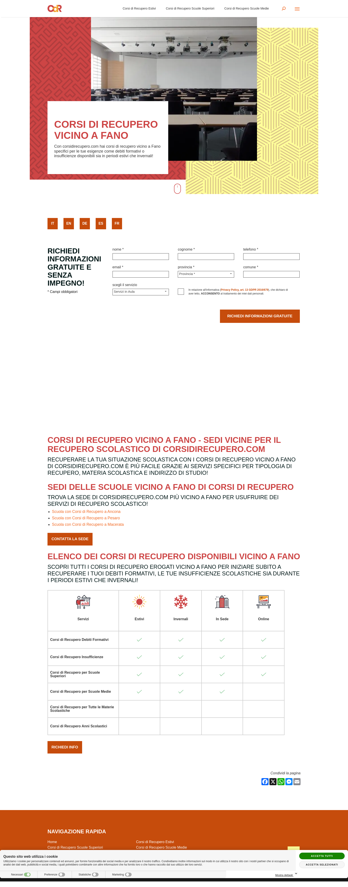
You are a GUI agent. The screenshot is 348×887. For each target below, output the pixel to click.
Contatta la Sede (71, 541)
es (101, 224)
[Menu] (297, 9)
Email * (118, 267)
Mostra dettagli (322, 874)
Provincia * (186, 267)
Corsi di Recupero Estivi (138, 9)
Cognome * (186, 249)
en (68, 224)
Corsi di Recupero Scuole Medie (245, 9)
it (52, 224)
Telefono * (250, 249)
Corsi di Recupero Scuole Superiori (189, 9)
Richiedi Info (65, 751)
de (85, 224)
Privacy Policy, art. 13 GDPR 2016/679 (244, 289)
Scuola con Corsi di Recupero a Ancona (87, 513)
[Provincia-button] (206, 274)
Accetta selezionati (322, 864)
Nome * (118, 249)
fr (117, 224)
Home (52, 847)
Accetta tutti (322, 856)
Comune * (250, 267)
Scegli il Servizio (125, 285)
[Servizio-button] (141, 292)
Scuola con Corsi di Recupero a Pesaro (87, 520)
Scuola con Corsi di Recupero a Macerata (89, 526)
